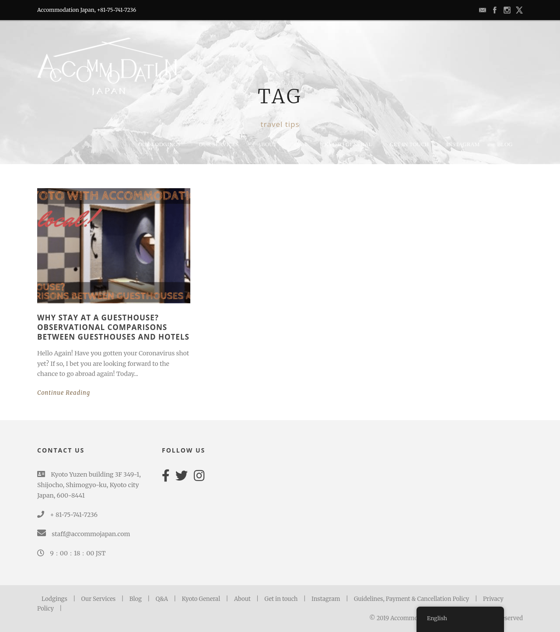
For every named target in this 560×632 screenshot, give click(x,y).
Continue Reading (63, 393)
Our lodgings (159, 144)
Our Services (219, 144)
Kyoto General (201, 599)
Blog (136, 599)
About (243, 599)
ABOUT (267, 144)
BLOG (504, 144)
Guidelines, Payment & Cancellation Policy (411, 599)
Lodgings (54, 599)
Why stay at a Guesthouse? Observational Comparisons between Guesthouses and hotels (113, 327)
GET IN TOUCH (409, 144)
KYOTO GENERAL (348, 144)
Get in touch (281, 599)
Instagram (463, 144)
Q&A (300, 144)
